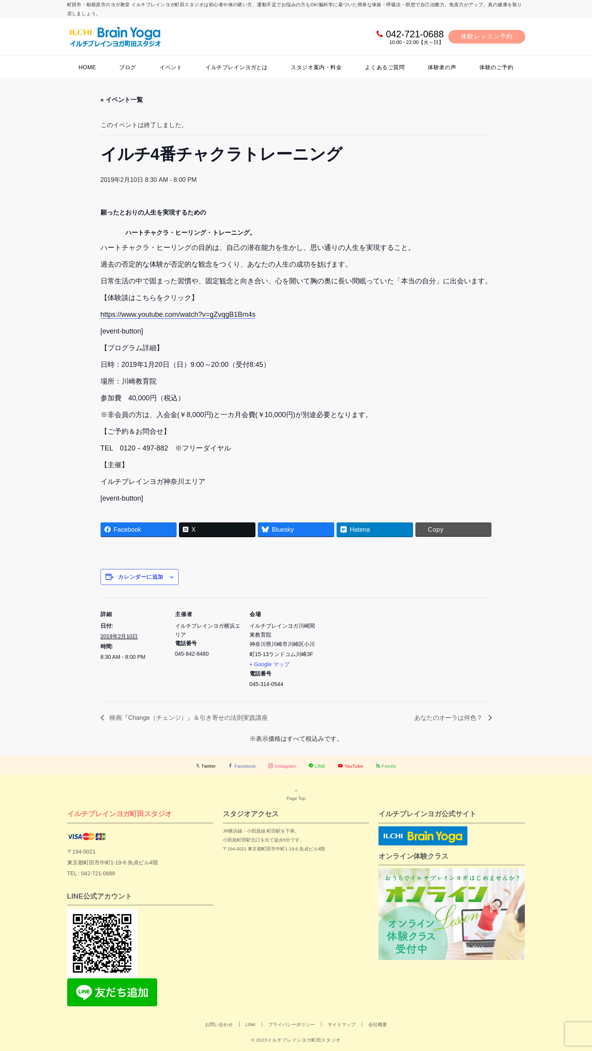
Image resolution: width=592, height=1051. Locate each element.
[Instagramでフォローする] (282, 765)
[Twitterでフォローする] (206, 765)
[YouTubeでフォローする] (350, 765)
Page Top (296, 794)
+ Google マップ (270, 664)
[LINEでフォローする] (317, 765)
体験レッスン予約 (486, 36)
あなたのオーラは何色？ (449, 717)
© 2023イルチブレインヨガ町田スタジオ (296, 1039)
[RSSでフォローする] (386, 765)
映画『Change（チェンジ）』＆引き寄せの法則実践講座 (188, 717)
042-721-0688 (415, 34)
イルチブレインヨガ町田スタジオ (119, 814)
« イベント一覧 (122, 99)
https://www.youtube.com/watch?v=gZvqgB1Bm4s (178, 314)
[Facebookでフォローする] (242, 765)
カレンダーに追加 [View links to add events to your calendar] (140, 577)
